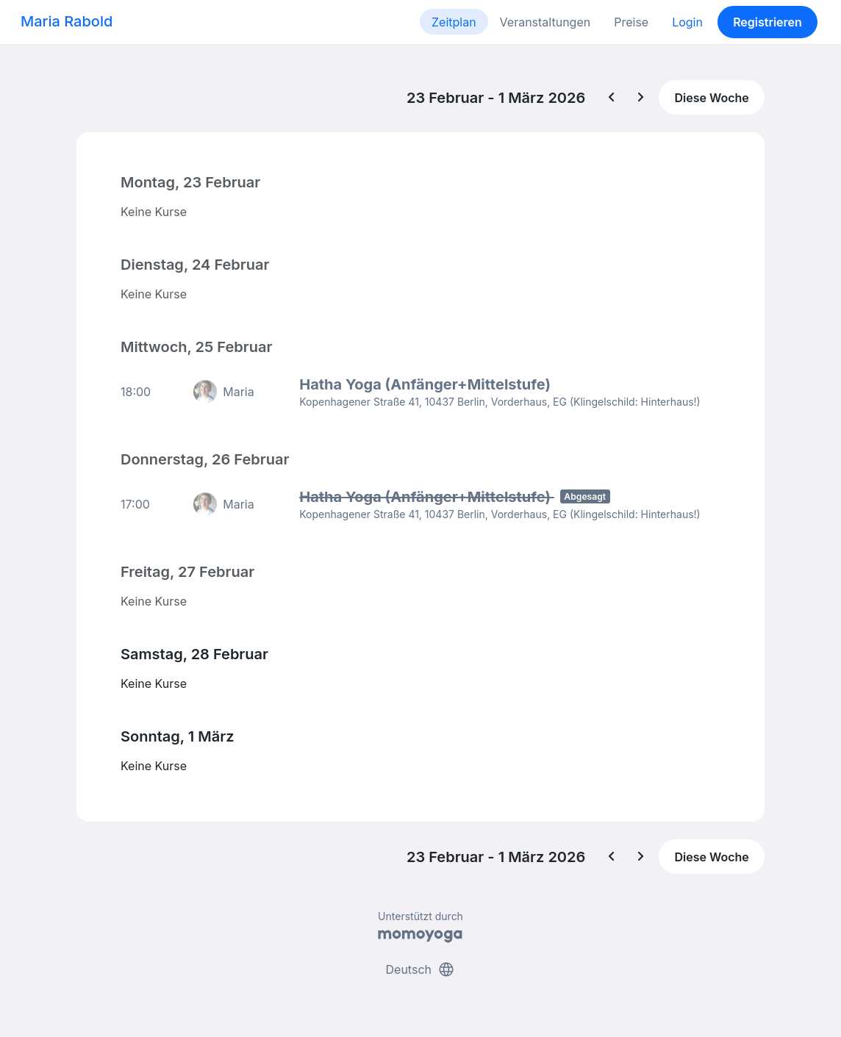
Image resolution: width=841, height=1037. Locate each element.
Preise (631, 22)
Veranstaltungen (545, 22)
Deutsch (421, 969)
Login (687, 22)
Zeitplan (454, 22)
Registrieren (767, 22)
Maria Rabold (66, 21)
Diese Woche (711, 97)
